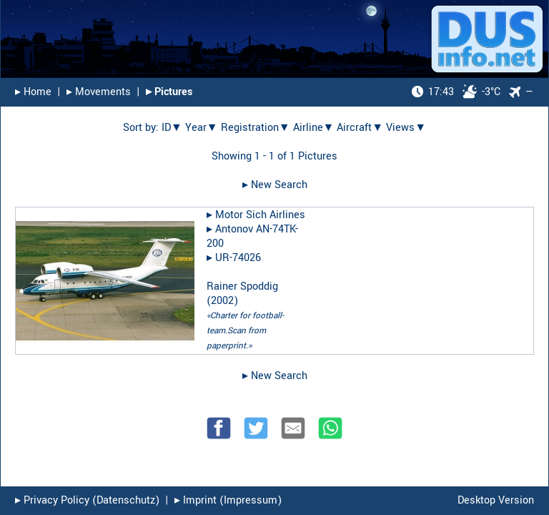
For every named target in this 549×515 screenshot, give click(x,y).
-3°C (456, 91)
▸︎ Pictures (169, 91)
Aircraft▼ (360, 127)
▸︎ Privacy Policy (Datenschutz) (87, 500)
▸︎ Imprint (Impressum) (228, 500)
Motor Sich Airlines (260, 214)
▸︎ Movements (98, 91)
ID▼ (172, 127)
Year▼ (201, 127)
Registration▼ (255, 127)
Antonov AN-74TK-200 (252, 236)
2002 (222, 300)
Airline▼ (314, 127)
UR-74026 (238, 257)
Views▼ (406, 127)
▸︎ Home (33, 91)
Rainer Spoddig (242, 286)
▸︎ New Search (274, 184)
